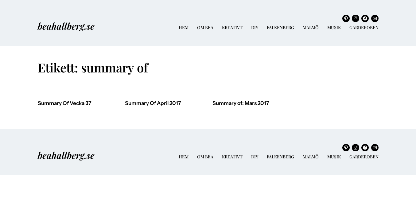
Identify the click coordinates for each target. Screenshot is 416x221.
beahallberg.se (66, 26)
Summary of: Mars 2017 (240, 103)
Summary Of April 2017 (153, 103)
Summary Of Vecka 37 (64, 103)
